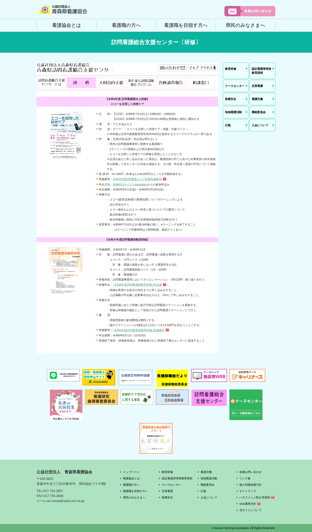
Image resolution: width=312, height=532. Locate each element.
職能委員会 (207, 484)
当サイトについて (250, 510)
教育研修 (167, 472)
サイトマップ (247, 491)
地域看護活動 (209, 478)
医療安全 (167, 497)
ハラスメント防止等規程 (254, 497)
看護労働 (206, 472)
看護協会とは (66, 25)
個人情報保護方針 (250, 484)
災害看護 (167, 491)
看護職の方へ (126, 25)
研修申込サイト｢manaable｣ (130, 184)
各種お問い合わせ (257, 11)
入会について (209, 497)
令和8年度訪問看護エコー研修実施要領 (137, 179)
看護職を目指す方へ (186, 25)
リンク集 (245, 478)
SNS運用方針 (247, 504)
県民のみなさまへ (245, 25)
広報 (203, 491)
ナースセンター (171, 484)
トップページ (131, 472)
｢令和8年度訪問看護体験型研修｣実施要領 (139, 330)
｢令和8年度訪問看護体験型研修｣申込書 (137, 284)
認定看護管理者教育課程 (177, 478)
